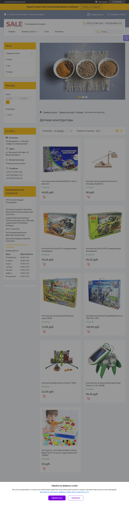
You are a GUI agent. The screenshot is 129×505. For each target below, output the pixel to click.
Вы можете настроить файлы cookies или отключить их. (63, 492)
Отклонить (75, 498)
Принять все (57, 498)
